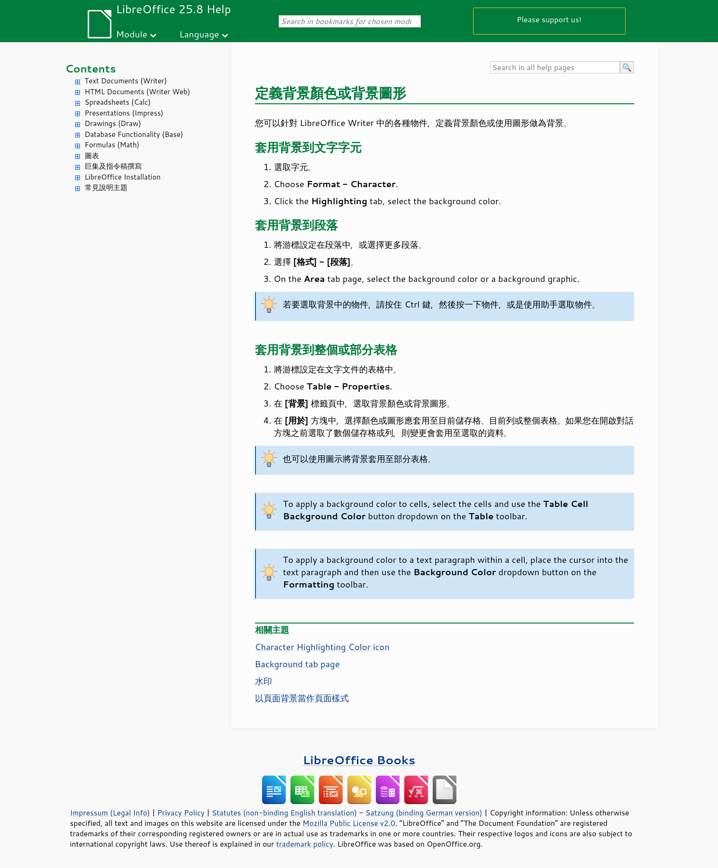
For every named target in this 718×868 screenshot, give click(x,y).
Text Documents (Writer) (126, 81)
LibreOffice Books (359, 759)
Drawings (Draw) (113, 123)
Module (131, 33)
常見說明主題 (106, 187)
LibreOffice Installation (123, 177)
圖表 (92, 156)
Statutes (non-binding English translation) (284, 812)
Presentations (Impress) (124, 113)
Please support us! (549, 19)
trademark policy (304, 844)
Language (199, 33)
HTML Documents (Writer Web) (138, 92)
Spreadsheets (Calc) (118, 102)
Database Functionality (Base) (134, 134)
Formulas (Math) (112, 145)
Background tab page (297, 664)
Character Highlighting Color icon (322, 647)
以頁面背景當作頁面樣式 (302, 698)
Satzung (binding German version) (423, 812)
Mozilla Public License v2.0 (348, 823)
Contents (90, 68)
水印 (263, 681)
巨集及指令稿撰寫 (113, 166)
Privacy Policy (181, 812)
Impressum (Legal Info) (110, 812)
